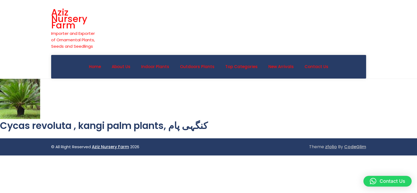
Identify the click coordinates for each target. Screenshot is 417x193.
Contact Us (316, 66)
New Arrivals (281, 66)
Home (95, 66)
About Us (121, 66)
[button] (387, 181)
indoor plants (155, 66)
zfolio (331, 147)
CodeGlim (355, 147)
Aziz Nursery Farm (69, 18)
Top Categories (241, 66)
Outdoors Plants (197, 66)
